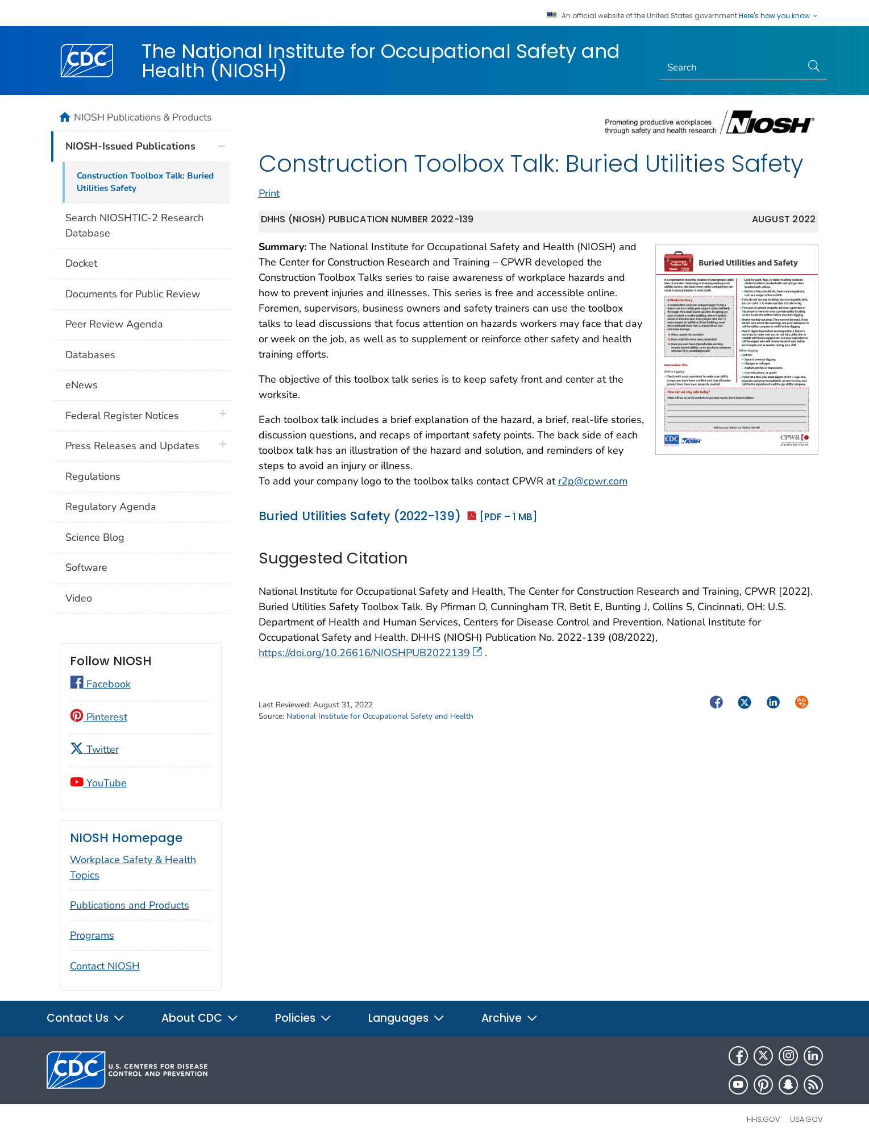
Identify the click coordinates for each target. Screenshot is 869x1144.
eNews (81, 385)
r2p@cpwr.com (592, 481)
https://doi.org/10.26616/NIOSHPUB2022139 (370, 653)
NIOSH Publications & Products (142, 117)
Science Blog (94, 537)
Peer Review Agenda (114, 324)
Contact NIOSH (105, 966)
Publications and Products (129, 905)
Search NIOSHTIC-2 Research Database (134, 225)
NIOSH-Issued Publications (130, 146)
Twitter (94, 749)
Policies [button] (303, 1018)
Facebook (100, 684)
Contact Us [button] (86, 1018)
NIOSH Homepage (126, 838)
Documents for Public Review (132, 294)
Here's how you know (778, 16)
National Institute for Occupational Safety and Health (379, 716)
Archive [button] (509, 1018)
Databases (90, 355)
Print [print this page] (269, 193)
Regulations (92, 476)
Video (78, 598)
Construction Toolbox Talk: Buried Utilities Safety (145, 182)
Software (86, 567)
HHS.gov (763, 1119)
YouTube (98, 783)
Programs (92, 935)
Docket (81, 263)
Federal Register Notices (122, 415)
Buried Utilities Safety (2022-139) (398, 516)
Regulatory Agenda (110, 506)
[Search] (730, 67)
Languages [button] (406, 1018)
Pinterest (98, 717)
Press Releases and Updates (132, 446)
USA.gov (806, 1119)
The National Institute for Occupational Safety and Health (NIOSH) (381, 61)
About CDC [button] (200, 1018)
